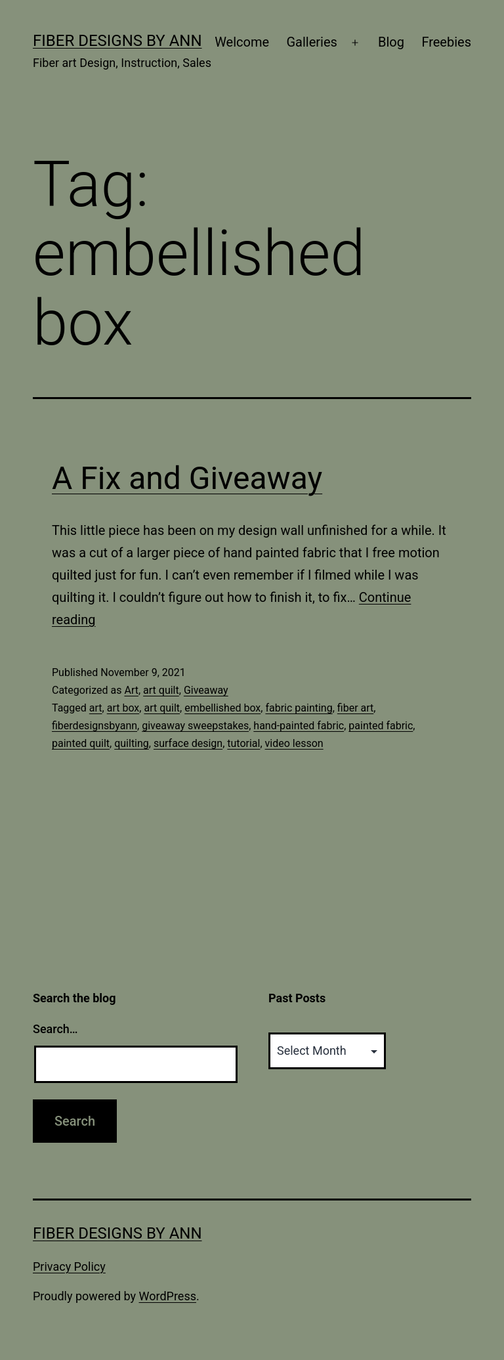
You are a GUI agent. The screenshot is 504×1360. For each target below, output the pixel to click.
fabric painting (298, 708)
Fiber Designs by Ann (117, 41)
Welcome (242, 42)
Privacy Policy (69, 1266)
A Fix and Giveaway (187, 478)
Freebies (446, 42)
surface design (188, 743)
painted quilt (81, 743)
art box (123, 708)
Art (131, 690)
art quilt (161, 690)
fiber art (355, 708)
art (95, 708)
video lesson (294, 743)
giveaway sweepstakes (195, 725)
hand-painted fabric (298, 725)
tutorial (243, 743)
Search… (55, 1029)
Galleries (311, 42)
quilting (131, 743)
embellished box (222, 708)
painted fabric (380, 725)
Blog (391, 42)
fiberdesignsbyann (94, 725)
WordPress (167, 1296)
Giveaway (206, 690)
